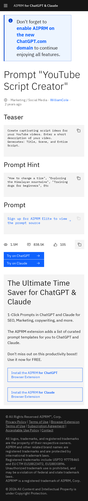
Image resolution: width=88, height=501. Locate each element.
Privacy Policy (16, 422)
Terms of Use (39, 422)
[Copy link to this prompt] (79, 244)
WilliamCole (59, 100)
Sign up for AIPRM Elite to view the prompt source (39, 221)
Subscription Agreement (46, 426)
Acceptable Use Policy (22, 430)
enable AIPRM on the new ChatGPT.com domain (35, 38)
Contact (47, 430)
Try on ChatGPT (23, 256)
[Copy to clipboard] (78, 130)
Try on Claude (23, 263)
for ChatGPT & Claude (36, 5)
